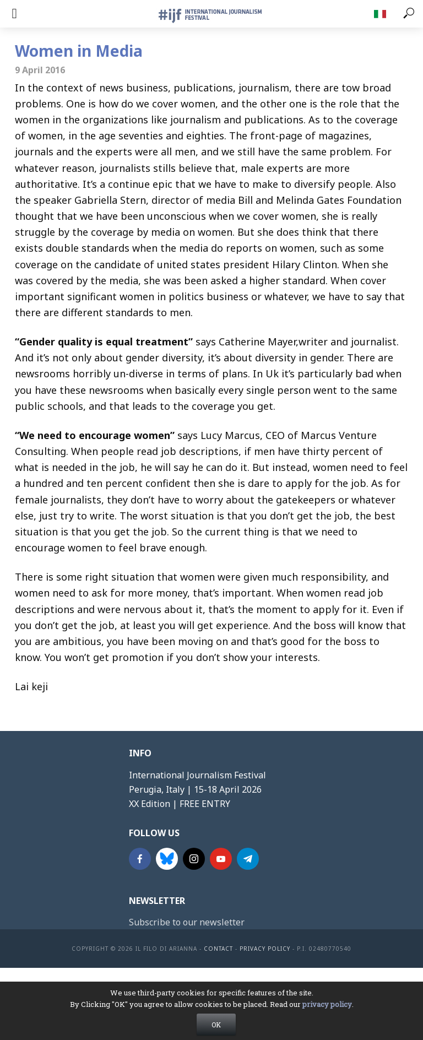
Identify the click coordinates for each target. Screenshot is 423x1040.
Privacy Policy (265, 948)
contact (218, 948)
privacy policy (327, 1011)
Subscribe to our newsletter (187, 922)
